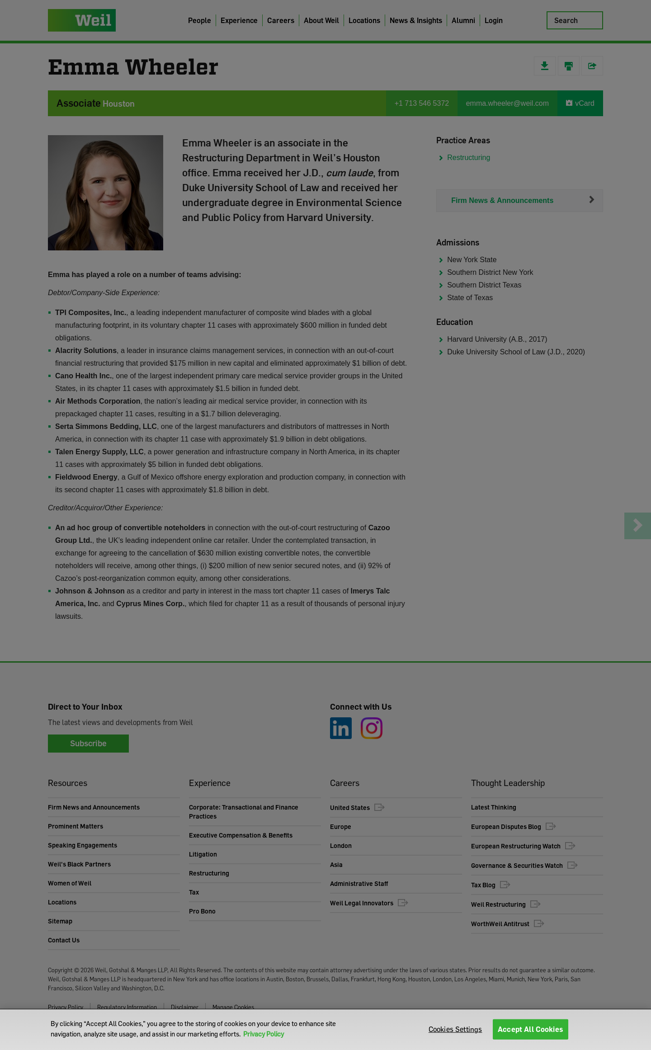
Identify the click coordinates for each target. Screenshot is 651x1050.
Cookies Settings (455, 1029)
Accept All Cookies (530, 1029)
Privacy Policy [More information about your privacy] (263, 1034)
